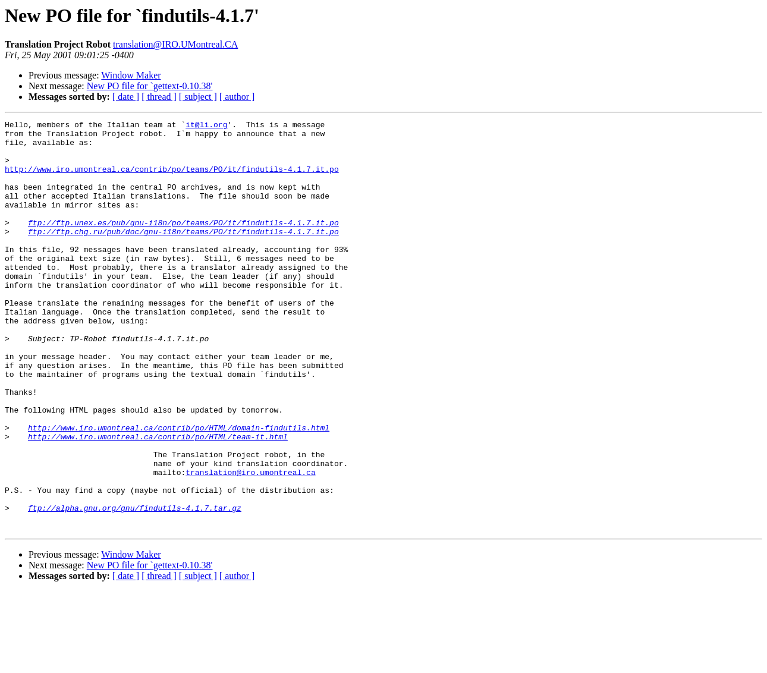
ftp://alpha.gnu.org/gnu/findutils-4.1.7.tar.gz (134, 586)
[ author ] (237, 97)
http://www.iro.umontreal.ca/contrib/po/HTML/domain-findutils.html (178, 490)
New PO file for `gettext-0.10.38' (150, 86)
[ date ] (125, 97)
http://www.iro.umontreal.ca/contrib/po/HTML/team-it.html (158, 500)
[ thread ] (159, 97)
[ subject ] (198, 97)
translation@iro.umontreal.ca (250, 543)
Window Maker (131, 75)
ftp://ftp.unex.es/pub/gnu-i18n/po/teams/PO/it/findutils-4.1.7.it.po (183, 243)
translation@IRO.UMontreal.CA (175, 44)
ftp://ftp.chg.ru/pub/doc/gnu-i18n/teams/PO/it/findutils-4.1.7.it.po (183, 254)
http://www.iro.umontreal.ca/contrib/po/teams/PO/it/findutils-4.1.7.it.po (172, 179)
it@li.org (206, 126)
